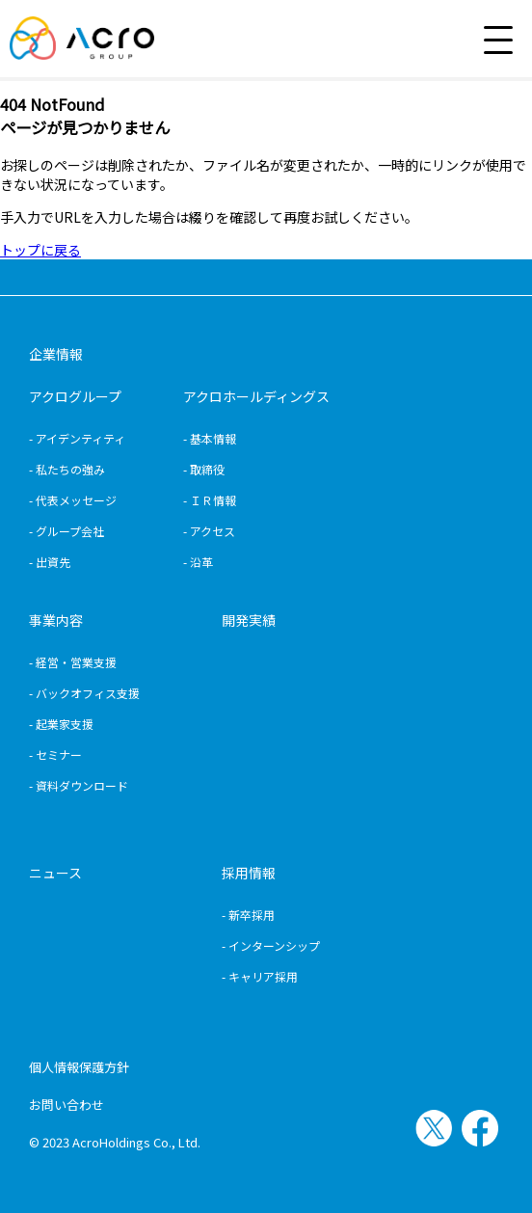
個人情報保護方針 (79, 1067)
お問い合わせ (66, 1104)
